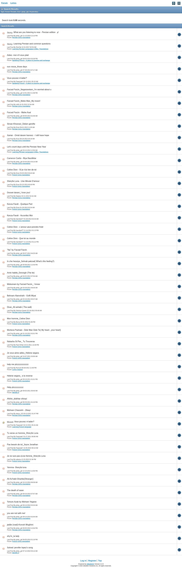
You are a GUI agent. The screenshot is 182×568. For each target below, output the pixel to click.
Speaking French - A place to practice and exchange (31, 60)
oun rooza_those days (17, 67)
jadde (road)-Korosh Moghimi (20, 525)
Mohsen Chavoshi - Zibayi (18, 410)
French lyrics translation (21, 175)
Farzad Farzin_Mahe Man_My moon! (23, 101)
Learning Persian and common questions (32, 44)
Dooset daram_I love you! (18, 192)
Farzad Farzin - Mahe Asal (19, 112)
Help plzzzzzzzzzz (15, 387)
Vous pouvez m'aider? (17, 78)
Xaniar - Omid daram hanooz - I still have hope (28, 135)
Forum (4, 3)
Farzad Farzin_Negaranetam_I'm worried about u (29, 89)
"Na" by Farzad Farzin (17, 250)
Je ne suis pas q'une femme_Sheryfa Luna (26, 456)
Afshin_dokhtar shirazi (17, 399)
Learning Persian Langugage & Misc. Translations (30, 49)
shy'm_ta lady (13, 536)
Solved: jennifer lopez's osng (20, 547)
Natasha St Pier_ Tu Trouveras (21, 341)
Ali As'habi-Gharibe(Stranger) (20, 479)
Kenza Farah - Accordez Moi (20, 215)
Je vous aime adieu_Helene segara (23, 353)
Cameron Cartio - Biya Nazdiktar (21, 158)
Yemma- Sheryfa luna (16, 467)
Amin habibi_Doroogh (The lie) (21, 273)
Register (92, 561)
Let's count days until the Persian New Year (26, 147)
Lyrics (13, 3)
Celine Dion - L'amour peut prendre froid (25, 227)
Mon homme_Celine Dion (18, 318)
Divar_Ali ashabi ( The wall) (19, 307)
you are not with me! (16, 513)
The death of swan (15, 490)
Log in (83, 561)
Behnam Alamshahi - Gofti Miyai (21, 296)
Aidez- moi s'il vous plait (18, 55)
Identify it (15, 392)
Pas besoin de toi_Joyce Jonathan (22, 444)
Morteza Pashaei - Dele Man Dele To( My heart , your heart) (34, 330)
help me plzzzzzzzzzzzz (18, 364)
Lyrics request (17, 370)
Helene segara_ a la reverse (20, 376)
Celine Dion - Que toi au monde (21, 238)
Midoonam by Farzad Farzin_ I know (23, 284)
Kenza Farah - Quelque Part (19, 204)
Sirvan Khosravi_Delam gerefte (21, 124)
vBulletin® (90, 564)
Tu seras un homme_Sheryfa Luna (22, 433)
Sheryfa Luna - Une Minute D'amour (23, 181)
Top (100, 561)
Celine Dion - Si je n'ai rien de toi (21, 170)
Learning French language (21, 427)
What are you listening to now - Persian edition (35, 32)
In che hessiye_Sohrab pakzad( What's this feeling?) (30, 261)
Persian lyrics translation (21, 37)
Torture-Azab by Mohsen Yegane (21, 502)
